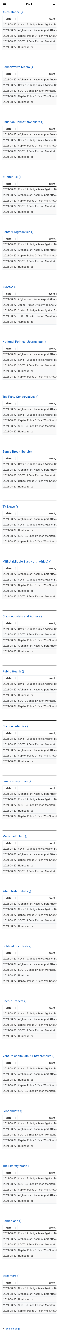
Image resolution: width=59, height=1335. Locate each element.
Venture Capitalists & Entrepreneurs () (29, 1056)
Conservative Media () (18, 67)
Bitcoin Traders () (15, 1001)
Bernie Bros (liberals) (17, 451)
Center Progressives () (18, 232)
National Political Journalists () (24, 341)
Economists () (12, 1111)
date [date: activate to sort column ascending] (8, 19)
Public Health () (13, 671)
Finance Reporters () (17, 781)
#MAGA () (9, 287)
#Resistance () (13, 12)
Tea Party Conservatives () (21, 397)
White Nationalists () (17, 891)
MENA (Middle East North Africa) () (27, 561)
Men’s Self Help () (15, 836)
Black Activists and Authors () (23, 616)
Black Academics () (16, 726)
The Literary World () (17, 1166)
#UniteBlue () (12, 177)
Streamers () (11, 1276)
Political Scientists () (17, 946)
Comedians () (12, 1221)
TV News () (10, 506)
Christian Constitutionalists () (23, 122)
